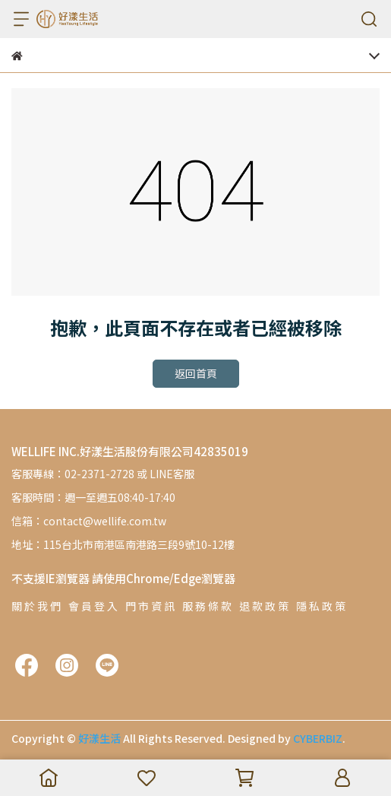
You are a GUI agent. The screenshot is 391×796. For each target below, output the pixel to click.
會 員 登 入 (93, 606)
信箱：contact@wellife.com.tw (88, 520)
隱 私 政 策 (320, 606)
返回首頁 (196, 373)
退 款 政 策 (264, 606)
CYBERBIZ (317, 738)
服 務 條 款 (207, 606)
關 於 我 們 (36, 606)
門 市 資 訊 (150, 606)
